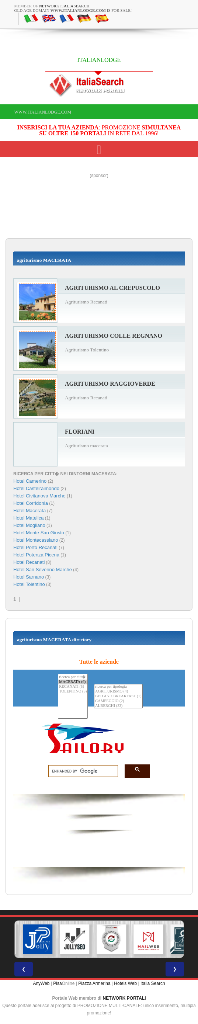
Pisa (57, 983)
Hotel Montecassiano (35, 540)
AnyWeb (41, 983)
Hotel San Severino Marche (42, 569)
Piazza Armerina (94, 983)
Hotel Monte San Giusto (38, 532)
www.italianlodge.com (43, 112)
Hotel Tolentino (29, 584)
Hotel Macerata (29, 510)
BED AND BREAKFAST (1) (118, 696)
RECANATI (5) (72, 686)
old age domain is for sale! (73, 10)
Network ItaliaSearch (64, 6)
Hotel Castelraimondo (36, 488)
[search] (81, 771)
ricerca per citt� (72, 677)
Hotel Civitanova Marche (39, 496)
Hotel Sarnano (28, 577)
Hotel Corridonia (30, 503)
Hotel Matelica (28, 518)
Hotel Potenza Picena (36, 555)
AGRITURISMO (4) (118, 691)
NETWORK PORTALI (124, 998)
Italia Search (152, 983)
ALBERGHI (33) (118, 706)
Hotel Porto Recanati (35, 547)
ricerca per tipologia (118, 686)
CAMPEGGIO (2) (118, 701)
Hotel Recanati (29, 562)
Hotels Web (125, 983)
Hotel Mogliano (29, 525)
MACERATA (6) (72, 682)
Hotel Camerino (29, 481)
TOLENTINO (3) (72, 691)
